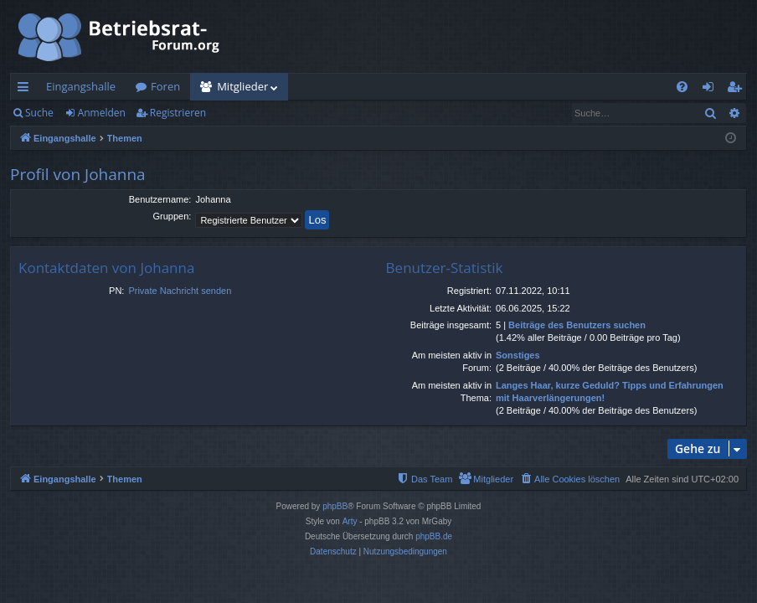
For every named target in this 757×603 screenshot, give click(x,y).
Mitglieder (242, 86)
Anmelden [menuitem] (712, 89)
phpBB (335, 506)
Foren (165, 86)
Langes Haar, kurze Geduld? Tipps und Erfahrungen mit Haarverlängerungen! (610, 391)
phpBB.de (433, 536)
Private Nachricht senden (179, 291)
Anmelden (102, 113)
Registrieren (178, 113)
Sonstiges (518, 355)
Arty (350, 521)
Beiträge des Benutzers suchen (577, 325)
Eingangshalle (81, 86)
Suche (39, 113)
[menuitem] (682, 86)
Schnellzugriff (26, 89)
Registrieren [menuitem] (738, 89)
